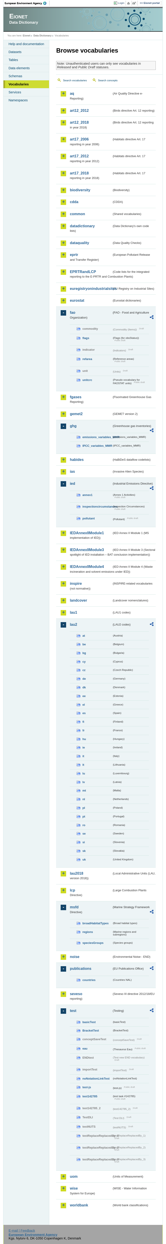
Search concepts (108, 80)
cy (84, 661)
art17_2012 (79, 156)
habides (76, 460)
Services (14, 92)
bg (84, 653)
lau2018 (76, 873)
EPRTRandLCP (83, 272)
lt (83, 764)
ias (72, 471)
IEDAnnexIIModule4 (87, 567)
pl (83, 808)
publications (80, 969)
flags (85, 338)
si (83, 842)
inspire (76, 583)
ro (83, 825)
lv (83, 782)
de (84, 678)
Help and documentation (26, 44)
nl (83, 799)
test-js (86, 1087)
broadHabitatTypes (95, 923)
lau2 (73, 624)
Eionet (26, 35)
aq (72, 93)
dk (84, 687)
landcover (78, 600)
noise (74, 957)
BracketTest (90, 1030)
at (83, 635)
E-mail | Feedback (22, 1230)
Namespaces (18, 100)
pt (83, 816)
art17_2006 (79, 139)
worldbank (79, 1205)
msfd (74, 907)
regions (87, 932)
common (77, 214)
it (83, 756)
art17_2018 (79, 173)
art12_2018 (79, 122)
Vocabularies (18, 84)
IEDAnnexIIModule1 (87, 533)
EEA (27, 3)
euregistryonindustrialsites (91, 289)
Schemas (15, 76)
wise (74, 1188)
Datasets (14, 52)
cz (84, 670)
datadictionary (82, 226)
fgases (75, 397)
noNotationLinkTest (95, 1078)
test (73, 1011)
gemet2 (76, 414)
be (84, 644)
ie (83, 747)
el (83, 704)
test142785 (89, 1096)
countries (89, 980)
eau (84, 1048)
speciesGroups (92, 943)
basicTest (89, 1022)
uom (74, 1176)
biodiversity (80, 190)
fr (83, 730)
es (84, 713)
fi (83, 721)
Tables (13, 60)
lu (83, 773)
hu (84, 739)
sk (84, 851)
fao (72, 312)
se (84, 833)
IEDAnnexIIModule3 (87, 550)
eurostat (77, 300)
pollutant (88, 518)
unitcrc (87, 380)
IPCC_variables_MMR (97, 445)
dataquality (79, 243)
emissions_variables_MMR (97, 437)
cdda (74, 202)
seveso (76, 994)
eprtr (74, 255)
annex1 (87, 495)
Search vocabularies (75, 80)
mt (84, 790)
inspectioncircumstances (97, 506)
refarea (87, 359)
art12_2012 (79, 110)
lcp (72, 890)
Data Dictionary (43, 35)
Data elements (19, 68)
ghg (73, 426)
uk (84, 859)
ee (84, 696)
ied (72, 483)
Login (121, 3)
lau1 (73, 612)
